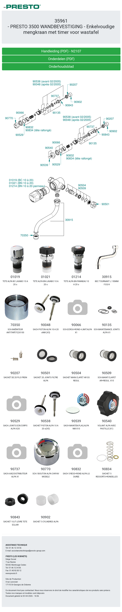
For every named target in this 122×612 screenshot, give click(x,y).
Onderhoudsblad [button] (61, 67)
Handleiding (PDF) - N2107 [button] (61, 51)
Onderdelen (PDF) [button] (61, 59)
